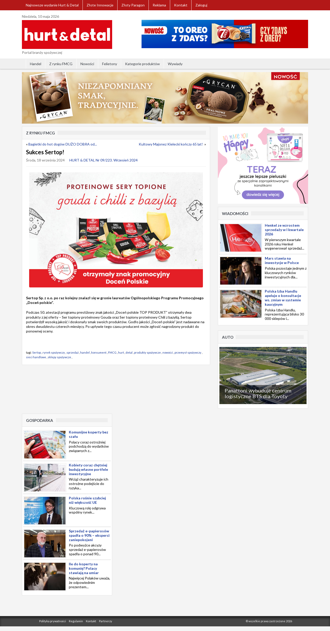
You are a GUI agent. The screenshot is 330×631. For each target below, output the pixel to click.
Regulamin (76, 621)
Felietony (109, 64)
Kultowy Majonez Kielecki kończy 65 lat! (171, 144)
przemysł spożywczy (188, 352)
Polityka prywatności (52, 621)
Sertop (36, 352)
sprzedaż (73, 352)
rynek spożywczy (54, 352)
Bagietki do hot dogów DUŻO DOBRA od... (62, 144)
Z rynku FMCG (60, 64)
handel (85, 352)
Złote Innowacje (100, 5)
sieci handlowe (36, 357)
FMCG (112, 352)
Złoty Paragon (133, 5)
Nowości (87, 64)
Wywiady (175, 64)
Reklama (159, 5)
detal (129, 352)
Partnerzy (105, 621)
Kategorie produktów (142, 64)
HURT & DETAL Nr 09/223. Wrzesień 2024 (103, 160)
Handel (35, 64)
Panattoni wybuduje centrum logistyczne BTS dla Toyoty (258, 393)
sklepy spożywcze (59, 357)
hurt (121, 352)
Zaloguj (201, 5)
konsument (98, 352)
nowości (167, 352)
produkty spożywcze (147, 352)
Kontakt (180, 5)
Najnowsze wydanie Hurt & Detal (52, 5)
